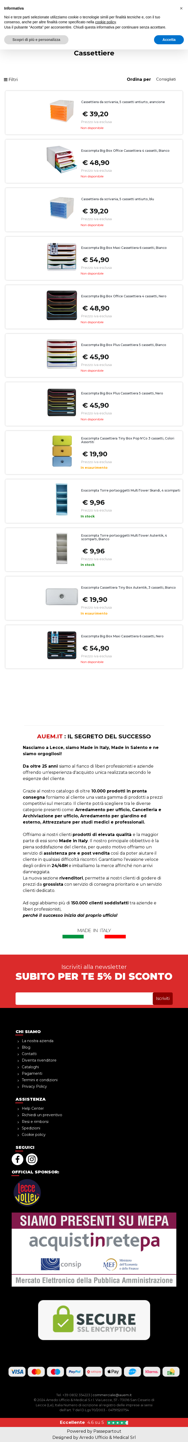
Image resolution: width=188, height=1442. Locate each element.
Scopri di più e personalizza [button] (36, 1432)
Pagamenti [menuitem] (32, 1073)
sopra (94, 4)
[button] (159, 15)
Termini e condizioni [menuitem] (40, 1080)
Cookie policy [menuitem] (34, 1134)
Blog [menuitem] (26, 1047)
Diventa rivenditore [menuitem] (39, 1060)
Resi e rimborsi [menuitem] (35, 1121)
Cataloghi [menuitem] (30, 1067)
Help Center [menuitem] (33, 1108)
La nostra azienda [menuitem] (37, 1041)
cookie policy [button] (105, 1414)
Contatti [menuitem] (29, 1053)
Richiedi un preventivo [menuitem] (42, 1115)
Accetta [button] (169, 1432)
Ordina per (139, 79)
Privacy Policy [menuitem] (34, 1086)
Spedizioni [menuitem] (31, 1128)
